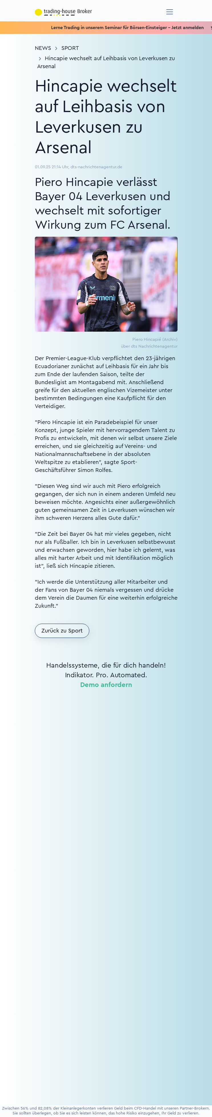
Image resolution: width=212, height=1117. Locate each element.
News (43, 48)
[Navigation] (169, 11)
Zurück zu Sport (62, 631)
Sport (70, 48)
